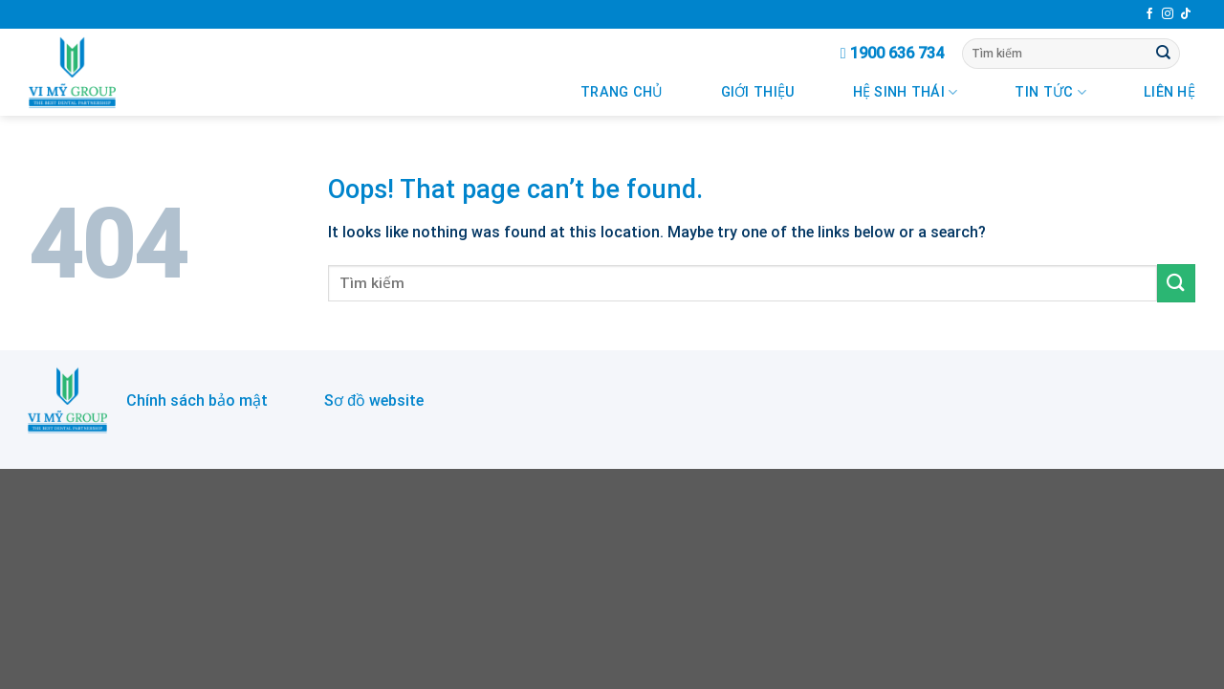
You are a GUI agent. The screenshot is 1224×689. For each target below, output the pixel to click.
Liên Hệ (1169, 92)
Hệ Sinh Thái (905, 92)
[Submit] (1163, 53)
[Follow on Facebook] (1149, 14)
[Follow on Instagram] (1167, 14)
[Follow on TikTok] (1185, 14)
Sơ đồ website (374, 400)
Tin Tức (1050, 92)
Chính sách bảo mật (197, 400)
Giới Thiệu (758, 92)
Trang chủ (622, 92)
